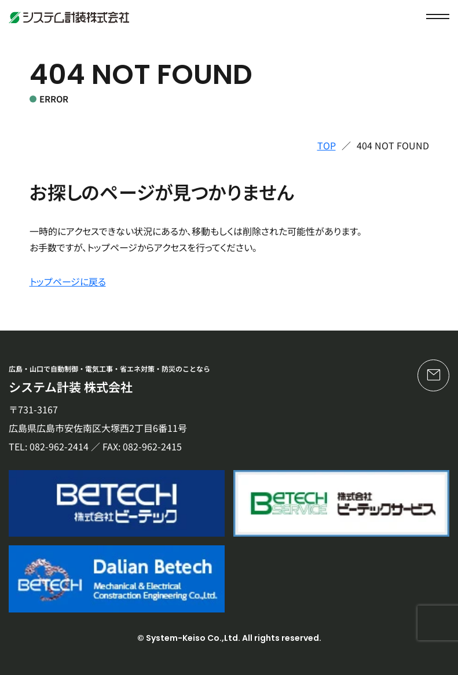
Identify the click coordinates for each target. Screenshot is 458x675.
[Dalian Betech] (117, 578)
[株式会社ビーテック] (117, 503)
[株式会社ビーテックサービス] (341, 503)
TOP (326, 145)
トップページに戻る (68, 281)
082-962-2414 (59, 446)
